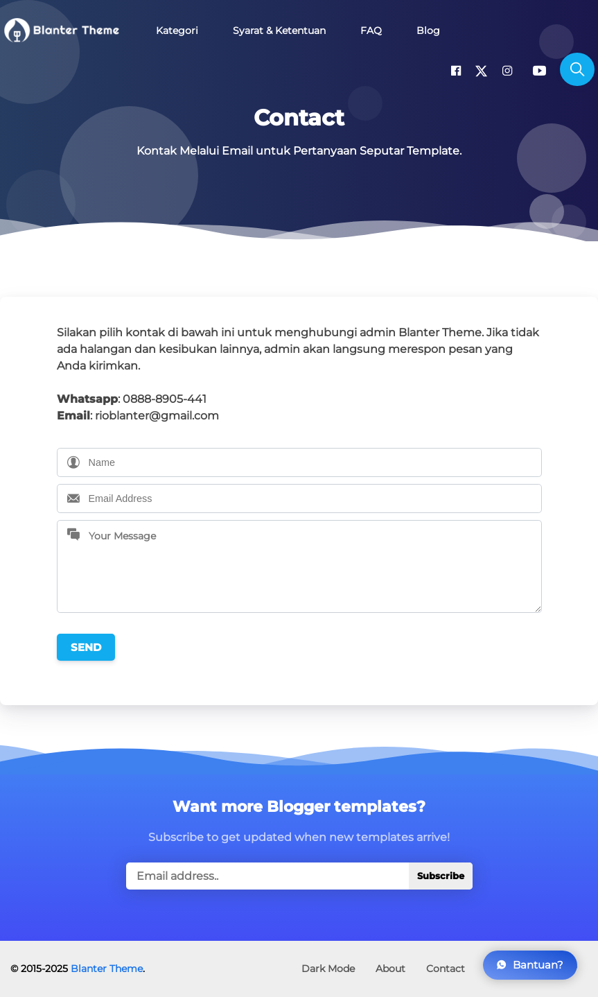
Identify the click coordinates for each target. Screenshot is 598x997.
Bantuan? (530, 964)
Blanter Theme (107, 968)
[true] (299, 876)
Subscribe (440, 876)
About (390, 968)
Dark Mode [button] (328, 968)
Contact (445, 968)
